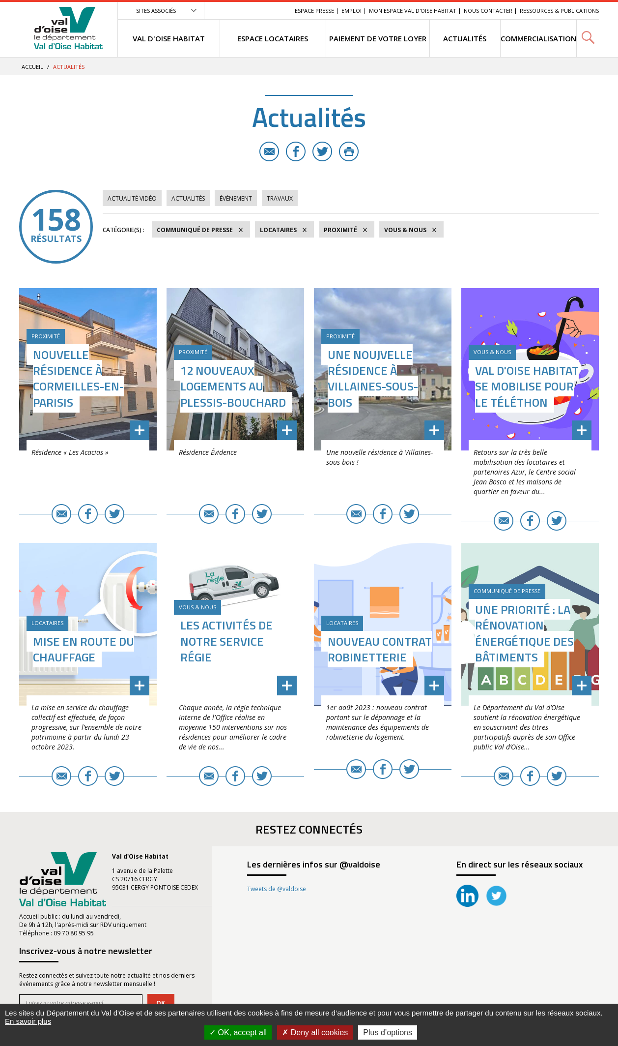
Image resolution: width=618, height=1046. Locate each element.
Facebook (296, 151)
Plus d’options (387, 1032)
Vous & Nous (405, 230)
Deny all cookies (315, 1032)
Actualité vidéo (132, 198)
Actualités (188, 198)
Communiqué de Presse (195, 230)
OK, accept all (238, 1032)
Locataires (278, 230)
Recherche (273, 10)
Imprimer (349, 151)
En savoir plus (28, 1021)
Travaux (280, 198)
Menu (216, 10)
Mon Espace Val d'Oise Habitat (412, 10)
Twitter (322, 151)
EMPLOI (351, 10)
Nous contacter (488, 10)
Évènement (236, 198)
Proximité (340, 230)
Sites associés (156, 10)
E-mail (269, 151)
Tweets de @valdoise (276, 889)
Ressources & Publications (559, 10)
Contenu (241, 10)
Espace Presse (314, 10)
